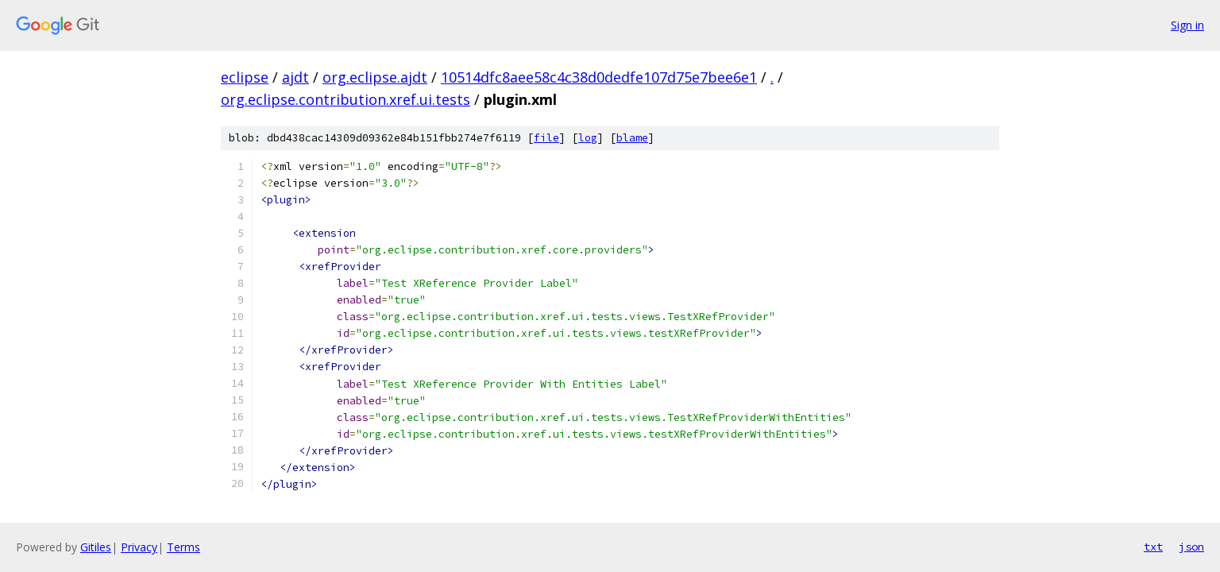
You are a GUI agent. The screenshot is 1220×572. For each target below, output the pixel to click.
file (546, 138)
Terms (183, 547)
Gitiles (95, 547)
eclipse (244, 77)
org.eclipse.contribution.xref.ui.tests (345, 99)
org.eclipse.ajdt (374, 77)
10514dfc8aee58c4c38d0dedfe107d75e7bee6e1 (599, 77)
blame (632, 138)
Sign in (1187, 25)
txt (1153, 546)
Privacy (139, 547)
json (1191, 546)
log (587, 138)
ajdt (295, 77)
